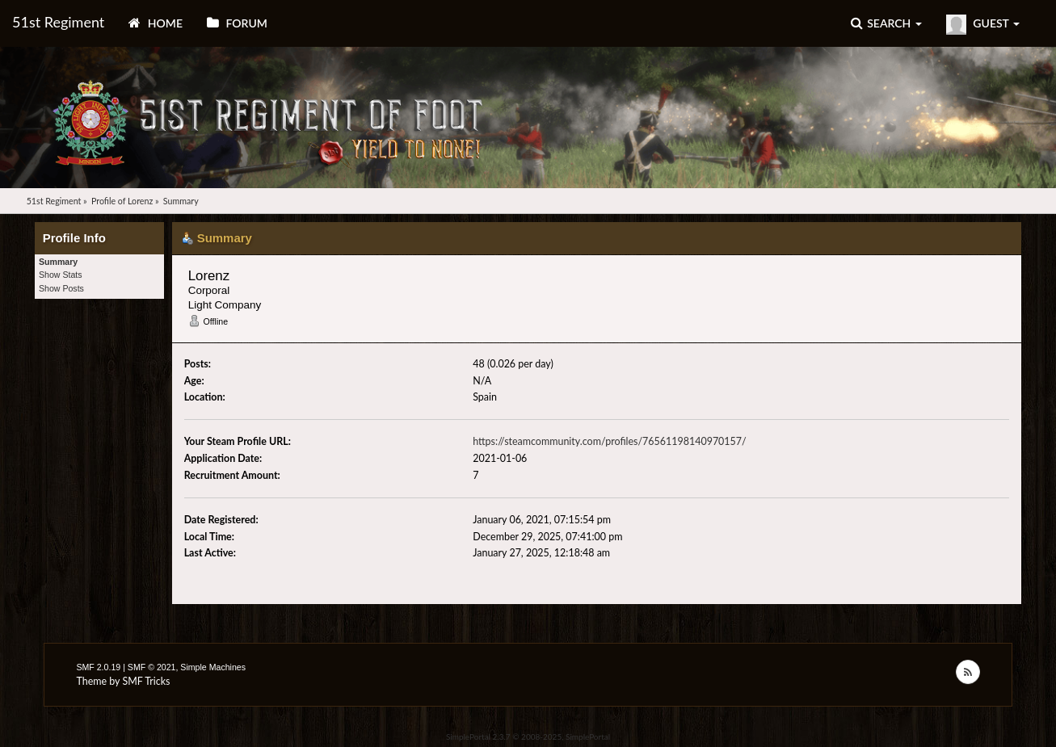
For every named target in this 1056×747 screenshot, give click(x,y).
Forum (237, 23)
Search (886, 23)
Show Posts (61, 288)
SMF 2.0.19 (98, 667)
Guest (983, 25)
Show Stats (60, 274)
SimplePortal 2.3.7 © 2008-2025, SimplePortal (528, 736)
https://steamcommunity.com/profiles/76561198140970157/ (609, 441)
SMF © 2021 (152, 667)
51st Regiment (58, 22)
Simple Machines (213, 667)
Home (155, 23)
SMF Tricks (146, 681)
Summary (58, 261)
